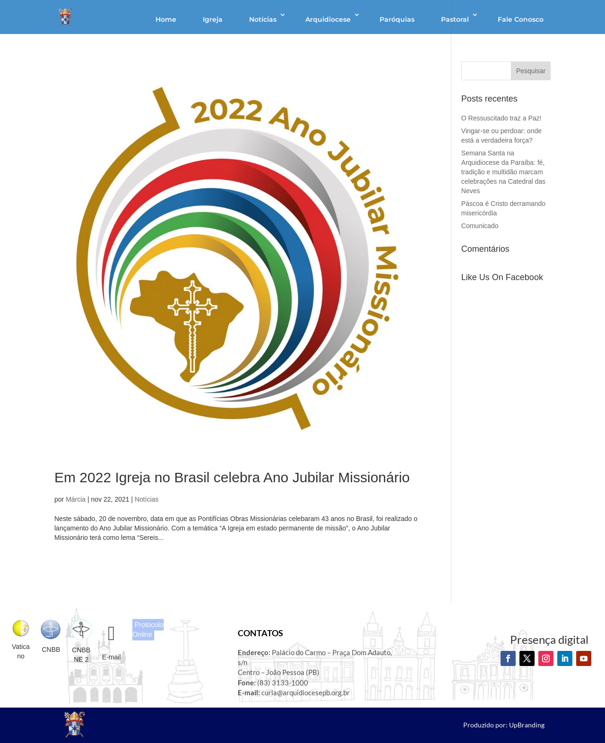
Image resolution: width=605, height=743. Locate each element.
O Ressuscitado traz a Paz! (501, 118)
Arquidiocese (328, 19)
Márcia (76, 499)
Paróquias (397, 19)
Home (166, 19)
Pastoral (455, 19)
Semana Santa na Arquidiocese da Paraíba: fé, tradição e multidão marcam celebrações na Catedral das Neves (503, 172)
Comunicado (480, 226)
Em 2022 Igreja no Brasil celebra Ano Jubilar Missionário (232, 477)
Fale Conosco (521, 19)
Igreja (213, 19)
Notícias (263, 19)
